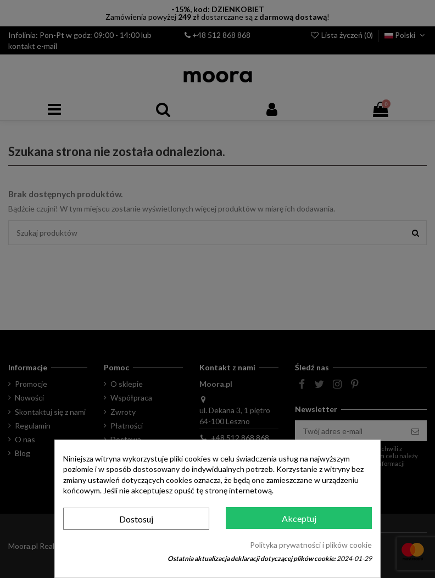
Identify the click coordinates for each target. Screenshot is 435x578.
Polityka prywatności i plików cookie (311, 544)
